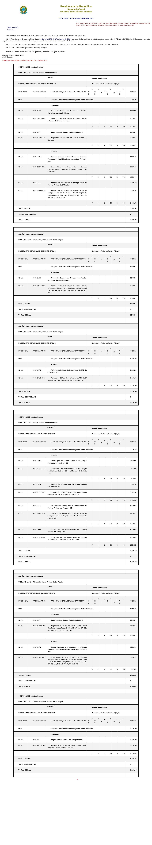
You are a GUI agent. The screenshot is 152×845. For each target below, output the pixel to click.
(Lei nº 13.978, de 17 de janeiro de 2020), (57, 39)
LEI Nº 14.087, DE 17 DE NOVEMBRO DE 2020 (76, 18)
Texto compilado (13, 27)
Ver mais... (11, 30)
